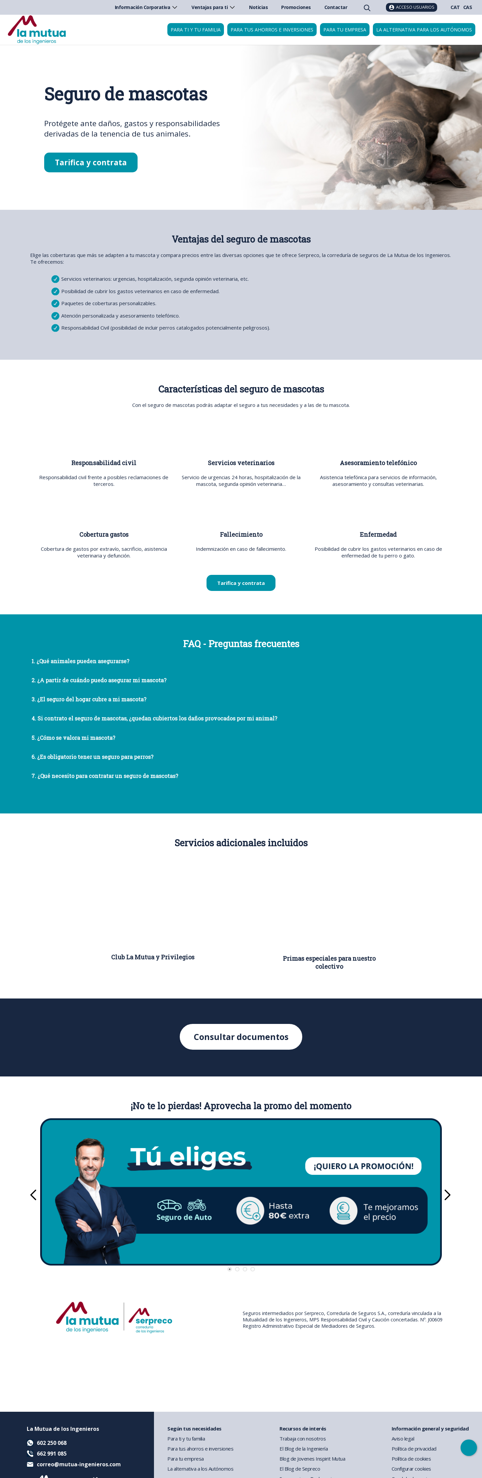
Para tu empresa (344, 29)
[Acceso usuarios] (411, 7)
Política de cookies (411, 1458)
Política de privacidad (414, 1448)
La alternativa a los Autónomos (200, 1468)
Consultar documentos (241, 1036)
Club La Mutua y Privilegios (152, 957)
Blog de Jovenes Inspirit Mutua (312, 1458)
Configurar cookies (411, 1468)
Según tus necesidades (194, 1428)
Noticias (258, 7)
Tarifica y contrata (91, 162)
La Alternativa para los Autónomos (424, 29)
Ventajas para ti (213, 7)
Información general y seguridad (430, 1428)
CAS (467, 7)
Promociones (296, 7)
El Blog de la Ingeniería (303, 1448)
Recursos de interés (302, 1428)
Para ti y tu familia (196, 29)
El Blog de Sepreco (299, 1468)
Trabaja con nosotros (302, 1438)
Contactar (335, 7)
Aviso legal (403, 1438)
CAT (455, 7)
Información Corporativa (146, 7)
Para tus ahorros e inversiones (272, 29)
